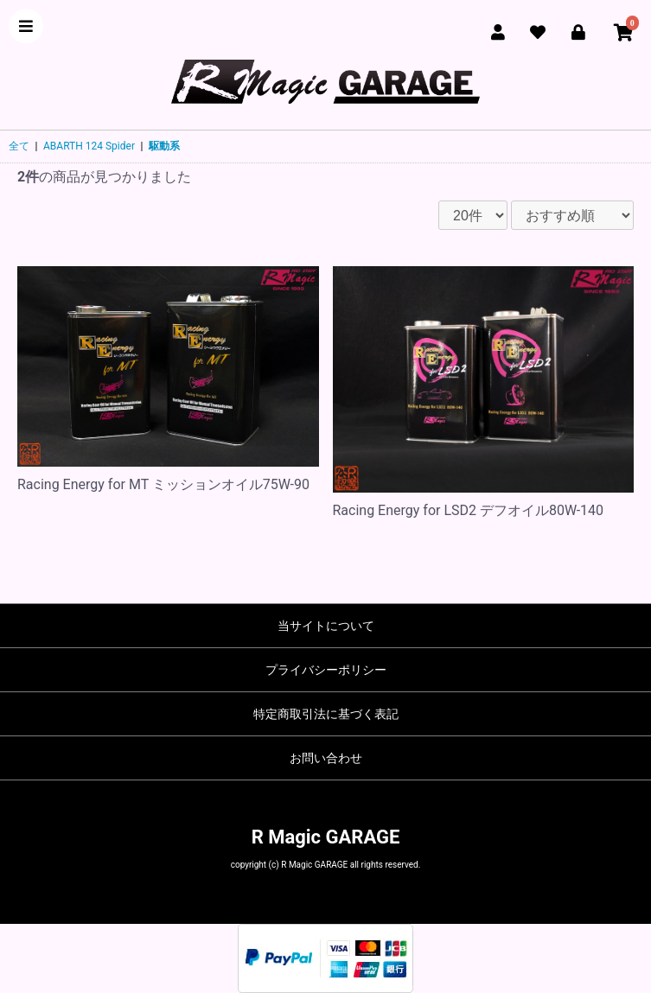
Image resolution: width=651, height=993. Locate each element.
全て (19, 146)
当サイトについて (326, 626)
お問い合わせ (326, 758)
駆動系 (164, 146)
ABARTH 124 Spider (89, 146)
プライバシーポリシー (325, 670)
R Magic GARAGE (326, 837)
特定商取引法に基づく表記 (326, 714)
